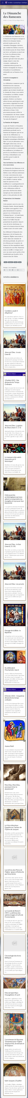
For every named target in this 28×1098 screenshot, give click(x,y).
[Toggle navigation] (3, 2)
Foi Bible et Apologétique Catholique (16, 2)
